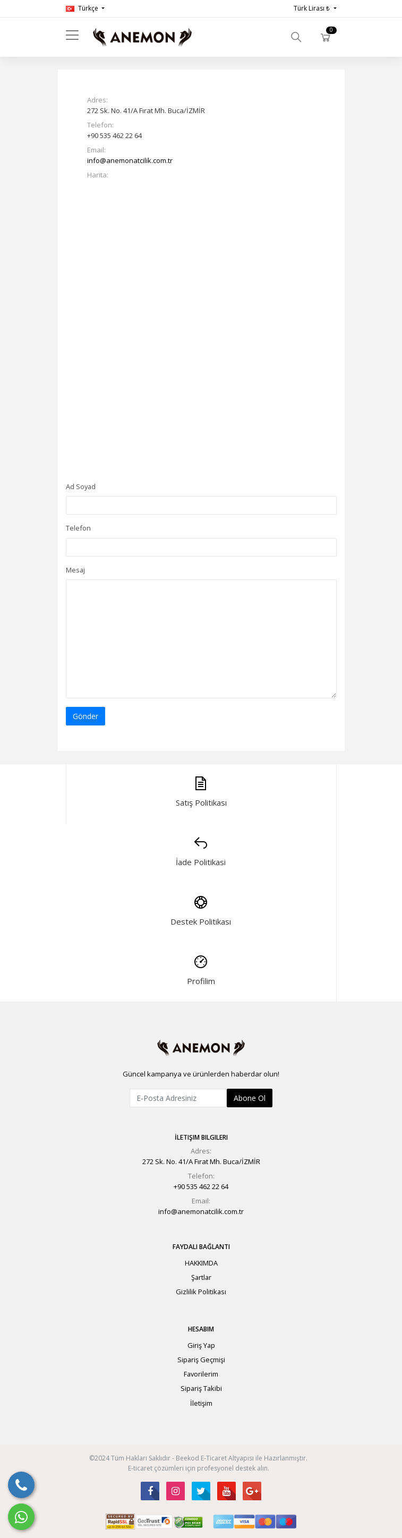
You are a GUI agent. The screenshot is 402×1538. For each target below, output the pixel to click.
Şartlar (201, 1277)
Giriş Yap (201, 1345)
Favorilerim (201, 1374)
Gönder (85, 716)
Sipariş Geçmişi (201, 1359)
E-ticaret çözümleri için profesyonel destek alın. (198, 1468)
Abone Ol (250, 1098)
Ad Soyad (81, 486)
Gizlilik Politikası (201, 1291)
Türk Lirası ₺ (312, 8)
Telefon (78, 528)
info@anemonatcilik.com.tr (130, 160)
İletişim (201, 1403)
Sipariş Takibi (201, 1388)
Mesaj (75, 570)
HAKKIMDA (201, 1263)
